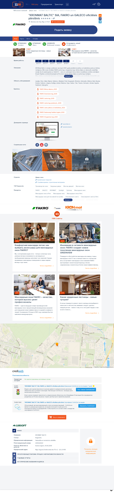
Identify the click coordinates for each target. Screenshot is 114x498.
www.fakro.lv (66, 124)
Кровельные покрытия (44, 180)
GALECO (44, 190)
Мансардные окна (58, 193)
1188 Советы (57, 218)
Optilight (61, 190)
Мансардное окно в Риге (43, 193)
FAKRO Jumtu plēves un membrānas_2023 (52, 108)
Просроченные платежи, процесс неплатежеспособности (40, 454)
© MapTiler (96, 367)
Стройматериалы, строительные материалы (51, 182)
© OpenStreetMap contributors (106, 367)
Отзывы (35, 39)
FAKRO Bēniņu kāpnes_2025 (48, 89)
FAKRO (38, 190)
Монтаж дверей (68, 186)
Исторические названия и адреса (30, 462)
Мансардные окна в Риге (74, 193)
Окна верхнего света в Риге (89, 197)
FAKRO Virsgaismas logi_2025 (49, 117)
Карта (22, 39)
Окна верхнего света (72, 197)
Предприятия (46, 4)
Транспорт (59, 4)
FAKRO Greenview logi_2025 (48, 94)
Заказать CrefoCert (87, 406)
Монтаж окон (80, 186)
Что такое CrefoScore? (86, 390)
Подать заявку (63, 29)
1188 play (34, 4)
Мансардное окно (80, 190)
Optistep (69, 190)
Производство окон (42, 186)
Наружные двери (55, 186)
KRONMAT (53, 190)
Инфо (15, 39)
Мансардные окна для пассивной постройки (49, 197)
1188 (17, 4)
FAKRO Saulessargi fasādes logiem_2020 (52, 112)
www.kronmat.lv (67, 127)
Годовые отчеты (23, 458)
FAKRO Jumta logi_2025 (47, 98)
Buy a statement (59, 417)
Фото (28, 39)
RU (27, 4)
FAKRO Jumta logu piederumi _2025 (50, 103)
